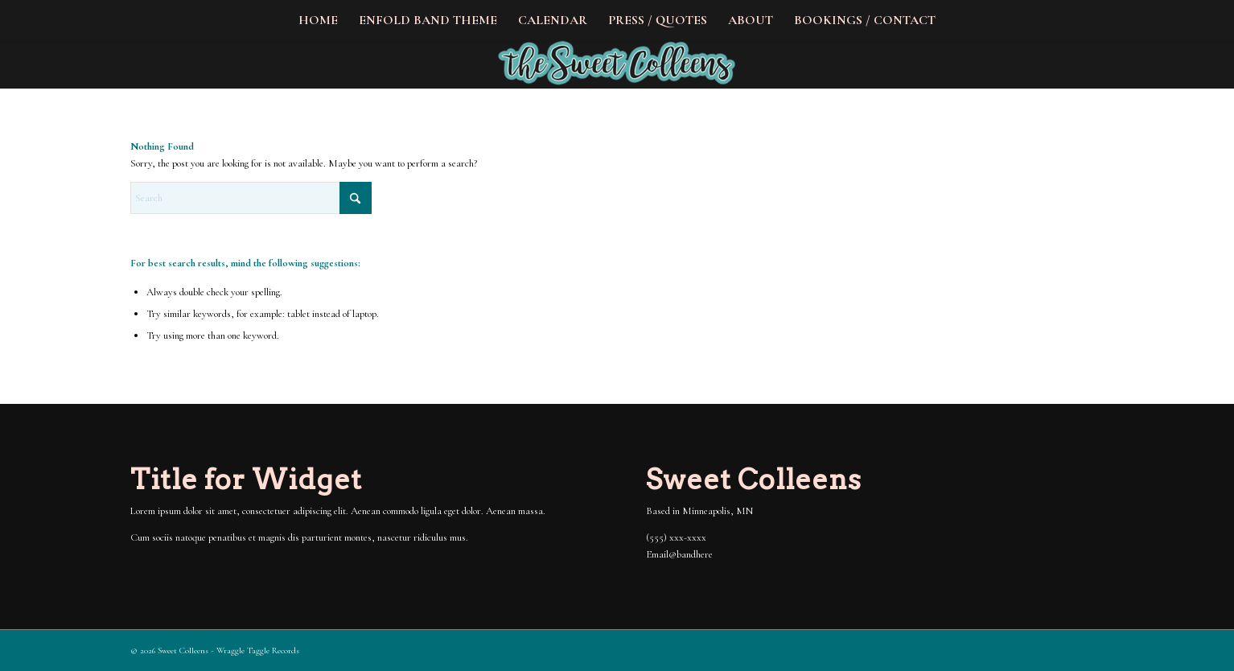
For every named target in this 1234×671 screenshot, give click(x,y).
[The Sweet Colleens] (617, 64)
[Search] (251, 198)
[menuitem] (318, 20)
